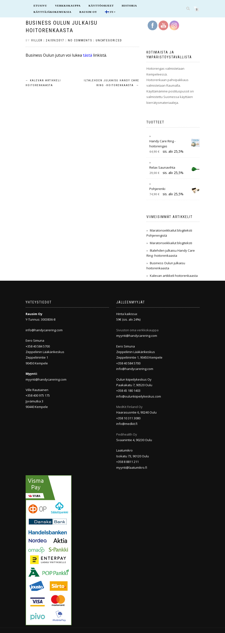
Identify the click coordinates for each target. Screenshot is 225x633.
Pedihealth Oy (126, 434)
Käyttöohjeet (101, 5)
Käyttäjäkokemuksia (53, 11)
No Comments (80, 40)
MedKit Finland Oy (129, 407)
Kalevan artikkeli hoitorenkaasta (174, 275)
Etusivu (40, 5)
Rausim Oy (88, 11)
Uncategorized (109, 40)
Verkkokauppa (68, 5)
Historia (129, 5)
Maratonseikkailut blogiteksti (171, 243)
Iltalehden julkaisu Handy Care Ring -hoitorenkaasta (111, 83)
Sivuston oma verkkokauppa (137, 330)
